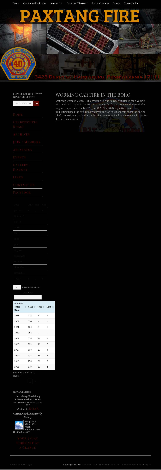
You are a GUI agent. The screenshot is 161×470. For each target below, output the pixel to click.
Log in (147, 464)
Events (19, 157)
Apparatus (56, 3)
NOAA (34, 409)
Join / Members (100, 3)
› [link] (40, 381)
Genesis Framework (120, 464)
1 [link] (30, 381)
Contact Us (131, 3)
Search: (28, 292)
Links (116, 3)
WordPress (137, 464)
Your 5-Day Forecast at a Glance (28, 442)
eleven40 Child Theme (94, 464)
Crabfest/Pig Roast (34, 3)
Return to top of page (21, 464)
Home (15, 3)
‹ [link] (25, 381)
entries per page (31, 287)
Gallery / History (77, 3)
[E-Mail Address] (23, 103)
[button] (25, 307)
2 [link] (35, 381)
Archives (21, 134)
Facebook (22, 192)
